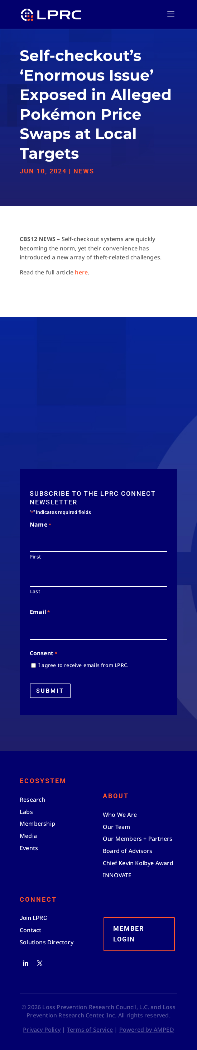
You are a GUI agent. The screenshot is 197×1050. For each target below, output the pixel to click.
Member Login (128, 934)
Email (40, 612)
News (83, 171)
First (35, 556)
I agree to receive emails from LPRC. (83, 665)
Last (35, 591)
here (81, 272)
